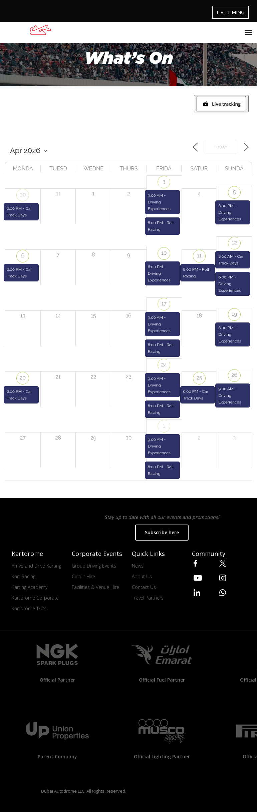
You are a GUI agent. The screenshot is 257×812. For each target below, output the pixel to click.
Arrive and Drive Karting (36, 566)
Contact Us (144, 587)
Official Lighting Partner (162, 756)
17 (164, 303)
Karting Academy (29, 587)
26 (234, 375)
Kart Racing (23, 576)
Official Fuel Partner (162, 680)
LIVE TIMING (230, 12)
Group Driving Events (94, 566)
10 (164, 253)
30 (23, 194)
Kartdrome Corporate (35, 598)
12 (234, 242)
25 (199, 377)
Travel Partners (148, 598)
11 (199, 255)
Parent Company (57, 756)
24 (164, 364)
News (138, 566)
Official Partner (57, 680)
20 (23, 377)
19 (234, 314)
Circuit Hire (83, 576)
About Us (142, 576)
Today (221, 147)
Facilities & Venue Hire (95, 587)
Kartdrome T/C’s (29, 608)
